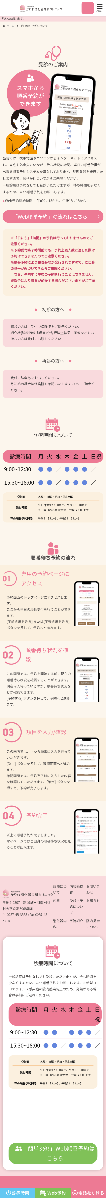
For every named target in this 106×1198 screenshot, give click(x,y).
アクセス (87, 10)
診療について (60, 889)
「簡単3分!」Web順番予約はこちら (55, 1153)
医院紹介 (76, 920)
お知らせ (93, 900)
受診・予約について (76, 906)
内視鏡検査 (76, 889)
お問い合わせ (93, 889)
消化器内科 (60, 923)
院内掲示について (93, 923)
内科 (56, 900)
